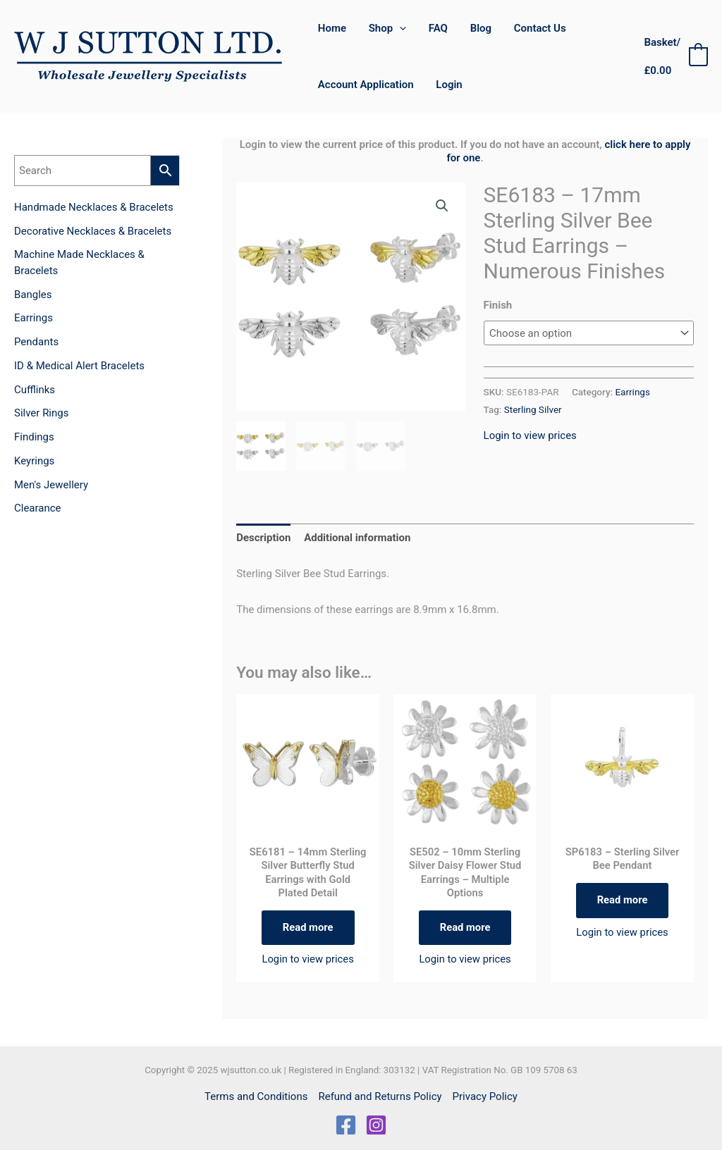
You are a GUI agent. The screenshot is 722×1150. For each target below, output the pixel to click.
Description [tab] (263, 537)
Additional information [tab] (357, 537)
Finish (498, 305)
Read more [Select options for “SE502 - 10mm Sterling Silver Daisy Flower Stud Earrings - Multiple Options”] (465, 928)
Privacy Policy (485, 1096)
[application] (398, 28)
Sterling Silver (533, 409)
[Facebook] (346, 1125)
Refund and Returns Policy (379, 1096)
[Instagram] (376, 1125)
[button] (442, 205)
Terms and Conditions (255, 1096)
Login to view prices (530, 435)
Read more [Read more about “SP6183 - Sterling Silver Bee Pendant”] (622, 900)
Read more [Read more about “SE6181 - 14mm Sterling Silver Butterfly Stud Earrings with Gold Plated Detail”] (308, 928)
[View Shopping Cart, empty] (675, 56)
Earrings (632, 391)
